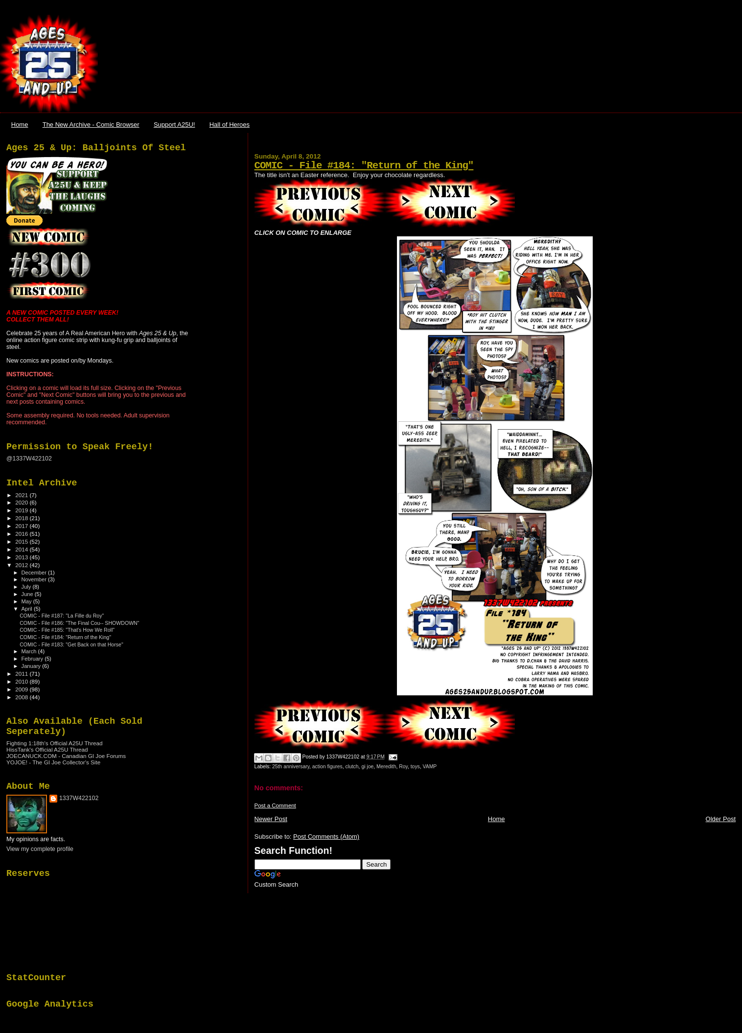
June (28, 594)
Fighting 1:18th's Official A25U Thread (54, 743)
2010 (22, 681)
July (27, 587)
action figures (327, 766)
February (33, 659)
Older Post (721, 819)
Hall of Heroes (229, 124)
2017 (22, 526)
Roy (403, 766)
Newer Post (271, 819)
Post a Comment (275, 805)
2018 (22, 518)
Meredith (386, 766)
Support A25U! (174, 124)
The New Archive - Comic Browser (91, 124)
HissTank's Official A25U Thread (47, 749)
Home (19, 124)
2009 (22, 689)
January (32, 666)
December (35, 572)
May (27, 601)
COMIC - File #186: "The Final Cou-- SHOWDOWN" (79, 623)
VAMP (430, 766)
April (28, 609)
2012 (22, 565)
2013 (22, 557)
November (35, 579)
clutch (351, 766)
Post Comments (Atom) (326, 836)
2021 (22, 495)
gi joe (367, 766)
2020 (22, 502)
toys (415, 766)
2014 (22, 549)
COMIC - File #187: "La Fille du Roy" (62, 616)
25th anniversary (290, 766)
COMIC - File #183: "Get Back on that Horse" (71, 644)
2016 (22, 533)
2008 (22, 697)
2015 (22, 541)
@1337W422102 (29, 458)
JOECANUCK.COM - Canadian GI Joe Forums (66, 756)
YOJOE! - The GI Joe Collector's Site (53, 762)
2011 (22, 673)
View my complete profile (39, 849)
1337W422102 (78, 798)
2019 (22, 510)
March (30, 651)
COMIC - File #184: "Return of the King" (364, 165)
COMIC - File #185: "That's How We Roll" (67, 630)
